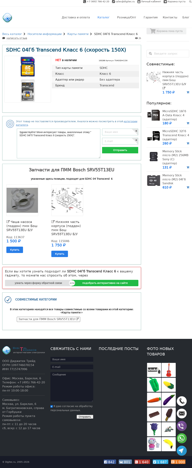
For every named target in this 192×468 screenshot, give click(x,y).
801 (125, 462)
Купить (14, 249)
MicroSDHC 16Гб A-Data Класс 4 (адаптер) (174, 115)
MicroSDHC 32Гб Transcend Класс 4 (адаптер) (175, 135)
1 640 (142, 462)
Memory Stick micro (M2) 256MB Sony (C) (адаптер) (175, 157)
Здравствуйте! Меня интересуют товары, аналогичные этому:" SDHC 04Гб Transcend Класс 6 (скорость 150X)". (58, 143)
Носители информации (45, 34)
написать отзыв (17, 38)
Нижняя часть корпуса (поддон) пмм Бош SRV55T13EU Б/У (66, 228)
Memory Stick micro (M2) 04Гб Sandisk (174, 179)
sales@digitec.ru (125, 1)
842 (110, 462)
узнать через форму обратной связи (38, 283)
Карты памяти (77, 34)
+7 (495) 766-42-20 (98, 1)
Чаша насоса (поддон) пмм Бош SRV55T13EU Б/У (21, 226)
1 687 (160, 462)
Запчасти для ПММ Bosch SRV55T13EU (48, 319)
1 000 (178, 462)
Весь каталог (12, 34)
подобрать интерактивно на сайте (105, 283)
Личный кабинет (149, 1)
